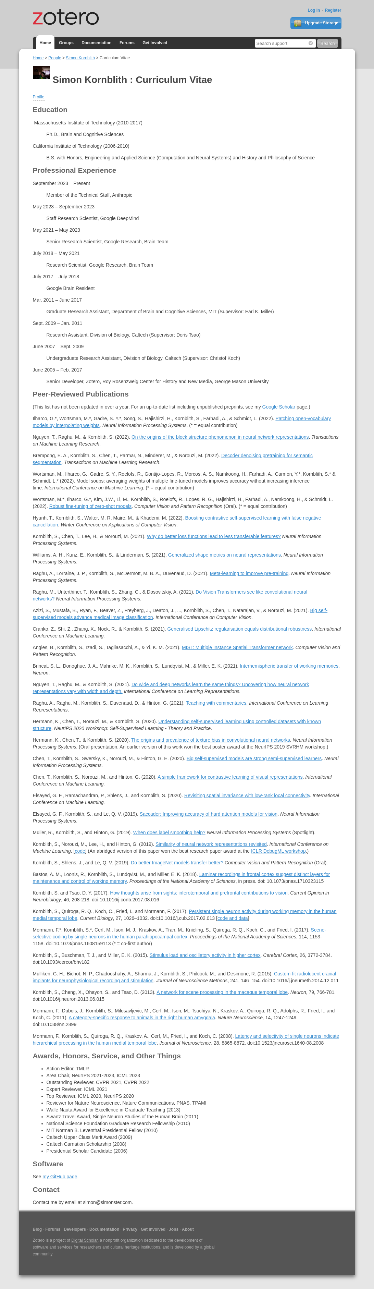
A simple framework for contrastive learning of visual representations (230, 777)
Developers (75, 1229)
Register (333, 10)
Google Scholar (279, 407)
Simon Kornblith (80, 58)
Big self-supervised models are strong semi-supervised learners (254, 758)
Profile (39, 97)
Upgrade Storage (316, 23)
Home (45, 42)
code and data (232, 918)
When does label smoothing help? (169, 832)
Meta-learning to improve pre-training (249, 573)
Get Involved (154, 42)
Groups (66, 42)
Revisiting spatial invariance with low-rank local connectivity (247, 795)
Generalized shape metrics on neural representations (224, 555)
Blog (37, 1229)
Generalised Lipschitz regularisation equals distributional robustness (239, 629)
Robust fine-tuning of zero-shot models (90, 506)
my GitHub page (59, 1176)
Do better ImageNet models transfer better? (177, 862)
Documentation (96, 42)
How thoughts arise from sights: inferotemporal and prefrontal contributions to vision (198, 893)
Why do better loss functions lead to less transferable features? (214, 536)
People (54, 58)
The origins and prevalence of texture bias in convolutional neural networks (210, 740)
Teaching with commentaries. (217, 703)
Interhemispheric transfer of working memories (289, 666)
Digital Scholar (84, 1240)
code (80, 851)
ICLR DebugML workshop (278, 851)
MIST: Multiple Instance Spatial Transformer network (237, 647)
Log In (314, 10)
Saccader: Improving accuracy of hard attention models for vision (208, 814)
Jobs (173, 1229)
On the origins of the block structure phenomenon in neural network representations (220, 437)
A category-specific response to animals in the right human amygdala (142, 1017)
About (188, 1229)
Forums (127, 42)
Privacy (130, 1229)
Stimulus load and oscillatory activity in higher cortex (205, 955)
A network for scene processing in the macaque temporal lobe (222, 992)
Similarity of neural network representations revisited (210, 844)
